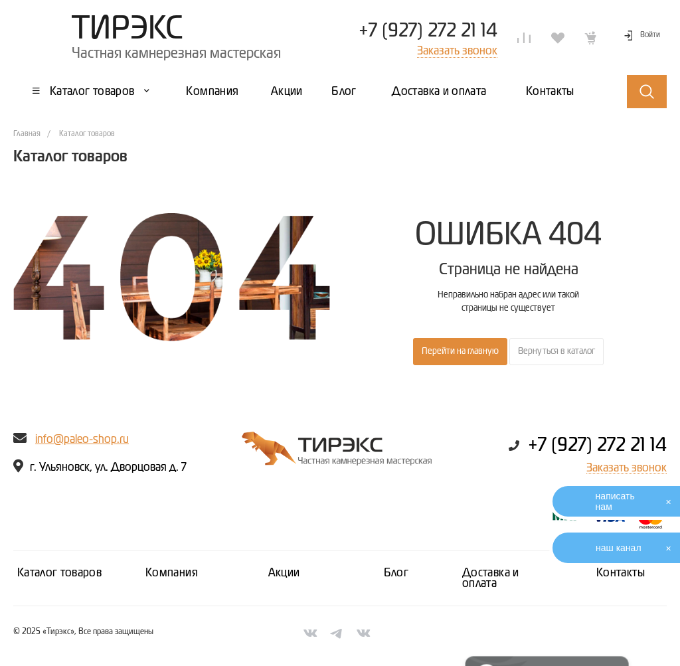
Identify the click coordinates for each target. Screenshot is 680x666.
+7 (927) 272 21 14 (428, 31)
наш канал (618, 547)
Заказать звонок (626, 468)
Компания (171, 573)
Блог (396, 573)
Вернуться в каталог (556, 351)
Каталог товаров (59, 573)
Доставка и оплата (490, 578)
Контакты (620, 573)
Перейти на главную (460, 351)
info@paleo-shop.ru (82, 439)
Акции (284, 573)
